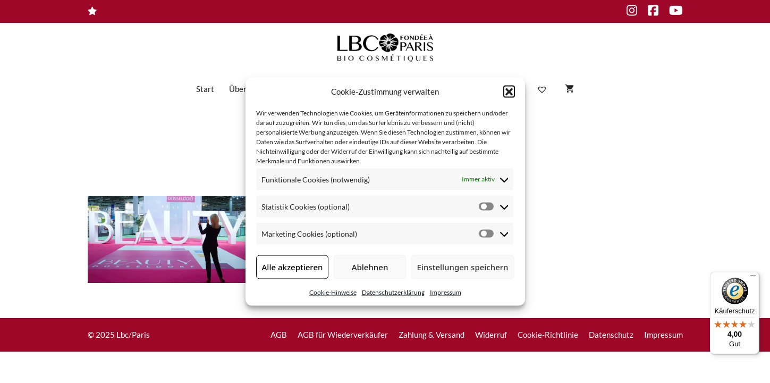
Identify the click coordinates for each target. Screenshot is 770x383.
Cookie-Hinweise (333, 292)
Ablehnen (370, 267)
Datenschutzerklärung (393, 292)
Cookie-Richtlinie (548, 334)
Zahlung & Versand (431, 334)
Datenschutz (611, 334)
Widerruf (491, 334)
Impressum (445, 292)
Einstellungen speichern (463, 267)
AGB (278, 334)
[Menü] (753, 278)
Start (205, 89)
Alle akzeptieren (292, 267)
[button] (509, 91)
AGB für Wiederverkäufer (343, 334)
